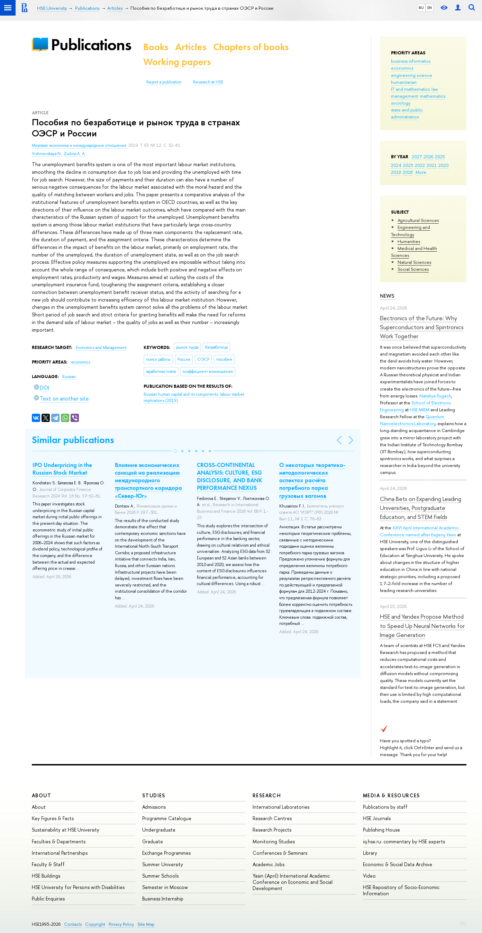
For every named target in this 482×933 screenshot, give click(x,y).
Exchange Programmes (166, 853)
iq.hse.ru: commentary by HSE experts (404, 841)
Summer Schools (160, 875)
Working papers (177, 62)
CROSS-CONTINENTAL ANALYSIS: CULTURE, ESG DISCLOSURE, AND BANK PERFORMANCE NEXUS (229, 476)
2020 (443, 165)
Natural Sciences (414, 262)
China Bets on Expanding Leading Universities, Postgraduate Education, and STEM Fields (420, 508)
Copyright (95, 924)
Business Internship (162, 898)
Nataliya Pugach (435, 396)
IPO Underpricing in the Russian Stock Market (62, 468)
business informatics (410, 61)
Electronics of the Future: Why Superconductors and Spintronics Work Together (422, 327)
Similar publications (73, 440)
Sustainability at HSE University (65, 829)
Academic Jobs (268, 864)
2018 (408, 172)
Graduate (152, 841)
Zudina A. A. (75, 153)
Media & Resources (391, 795)
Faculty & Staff (48, 864)
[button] (175, 451)
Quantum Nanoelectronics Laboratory (412, 420)
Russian (69, 376)
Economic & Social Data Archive (397, 864)
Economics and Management (101, 347)
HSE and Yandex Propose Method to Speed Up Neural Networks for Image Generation (422, 625)
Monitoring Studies (274, 841)
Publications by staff (385, 807)
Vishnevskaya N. (47, 153)
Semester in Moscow (165, 887)
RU (421, 7)
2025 (440, 156)
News (387, 295)
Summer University (162, 864)
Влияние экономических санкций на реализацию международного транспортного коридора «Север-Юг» (148, 480)
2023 (408, 165)
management (404, 96)
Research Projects (272, 829)
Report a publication (164, 82)
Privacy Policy (121, 924)
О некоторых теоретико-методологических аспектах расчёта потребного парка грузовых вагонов (312, 480)
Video (369, 875)
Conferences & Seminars (280, 853)
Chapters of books (251, 47)
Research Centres (272, 818)
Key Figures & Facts (53, 818)
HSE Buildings (46, 875)
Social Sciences (413, 269)
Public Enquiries (48, 898)
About (41, 795)
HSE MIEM (419, 409)
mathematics (432, 96)
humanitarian (404, 82)
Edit (463, 923)
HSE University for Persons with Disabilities (78, 887)
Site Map (146, 924)
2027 (417, 156)
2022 (420, 165)
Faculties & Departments (58, 841)
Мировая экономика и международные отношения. (80, 145)
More (421, 172)
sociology (400, 103)
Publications (91, 44)
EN (429, 7)
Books (155, 47)
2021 (432, 165)
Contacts (73, 924)
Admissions (154, 807)
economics (402, 68)
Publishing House (381, 829)
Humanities (409, 241)
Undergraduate (158, 829)
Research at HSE (208, 82)
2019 (396, 172)
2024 (396, 165)
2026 (428, 156)
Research (267, 795)
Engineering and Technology (410, 230)
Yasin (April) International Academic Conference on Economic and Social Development (293, 881)
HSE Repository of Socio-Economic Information (401, 890)
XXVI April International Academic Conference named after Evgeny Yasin (419, 531)
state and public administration (407, 113)
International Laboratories (281, 807)
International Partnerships (60, 853)
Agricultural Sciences (418, 220)
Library (370, 853)
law (434, 89)
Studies (153, 795)
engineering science (411, 75)
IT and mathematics (410, 89)
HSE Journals (377, 818)
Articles (190, 47)
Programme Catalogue (166, 818)
